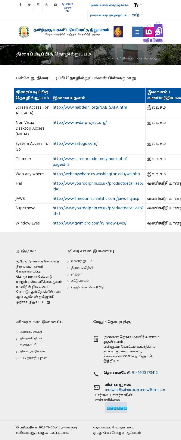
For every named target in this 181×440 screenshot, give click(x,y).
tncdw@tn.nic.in (152, 390)
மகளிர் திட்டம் (81, 261)
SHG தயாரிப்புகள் (33, 358)
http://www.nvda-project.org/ (80, 122)
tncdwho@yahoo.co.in (122, 390)
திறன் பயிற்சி (82, 268)
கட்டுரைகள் (80, 281)
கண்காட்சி (28, 345)
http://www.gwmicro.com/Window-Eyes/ (90, 223)
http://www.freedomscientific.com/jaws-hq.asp (96, 198)
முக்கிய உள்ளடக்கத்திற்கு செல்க (109, 5)
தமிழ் (136, 15)
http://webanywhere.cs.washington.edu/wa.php (96, 174)
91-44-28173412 (145, 373)
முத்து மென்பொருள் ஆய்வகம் (117, 433)
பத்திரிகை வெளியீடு (87, 287)
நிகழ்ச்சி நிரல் (31, 338)
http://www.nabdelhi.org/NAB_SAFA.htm (90, 107)
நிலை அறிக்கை (33, 351)
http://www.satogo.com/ (75, 143)
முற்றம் (76, 274)
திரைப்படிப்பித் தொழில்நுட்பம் (108, 15)
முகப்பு (113, 58)
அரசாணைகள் (31, 332)
